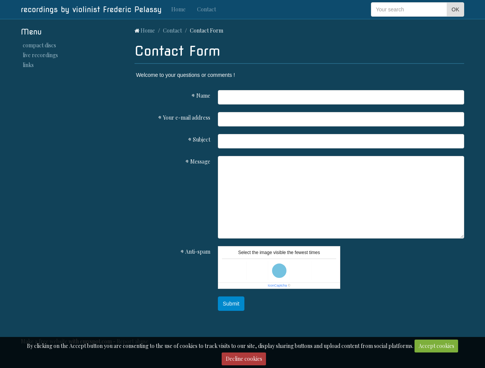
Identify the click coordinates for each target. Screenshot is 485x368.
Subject (201, 139)
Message (200, 161)
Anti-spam (197, 251)
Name (203, 95)
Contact (206, 9)
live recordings (40, 55)
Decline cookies (244, 358)
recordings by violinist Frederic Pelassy (91, 9)
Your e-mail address (186, 117)
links (28, 65)
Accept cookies (436, 345)
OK (455, 9)
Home (178, 9)
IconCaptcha (277, 285)
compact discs (39, 45)
